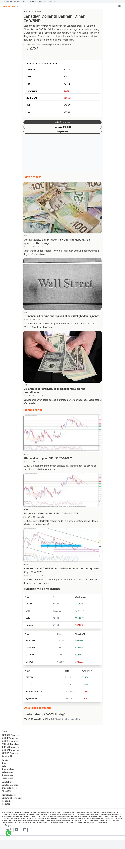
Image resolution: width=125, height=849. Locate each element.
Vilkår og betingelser (12, 797)
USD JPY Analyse (10, 738)
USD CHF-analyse (10, 741)
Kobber (29, 625)
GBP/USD (52, 1)
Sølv (28, 618)
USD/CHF (30, 661)
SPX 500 (29, 677)
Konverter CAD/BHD (62, 127)
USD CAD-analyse (10, 750)
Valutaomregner (10, 785)
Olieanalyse (7, 775)
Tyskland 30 (31, 698)
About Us (6, 791)
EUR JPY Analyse (10, 753)
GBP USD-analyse (10, 747)
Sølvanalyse (7, 772)
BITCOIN (33, 1)
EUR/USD (42, 1)
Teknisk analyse (32, 409)
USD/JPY (30, 654)
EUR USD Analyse (10, 735)
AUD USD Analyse (10, 744)
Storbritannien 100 (35, 691)
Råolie (17, 1)
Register (6, 803)
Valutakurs (7, 782)
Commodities (8, 756)
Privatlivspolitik (9, 795)
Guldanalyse (8, 769)
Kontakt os (7, 800)
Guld (25, 1)
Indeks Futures (9, 788)
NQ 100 (29, 684)
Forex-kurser (8, 778)
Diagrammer (62, 131)
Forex (27, 11)
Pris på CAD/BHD (62, 122)
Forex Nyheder (32, 176)
